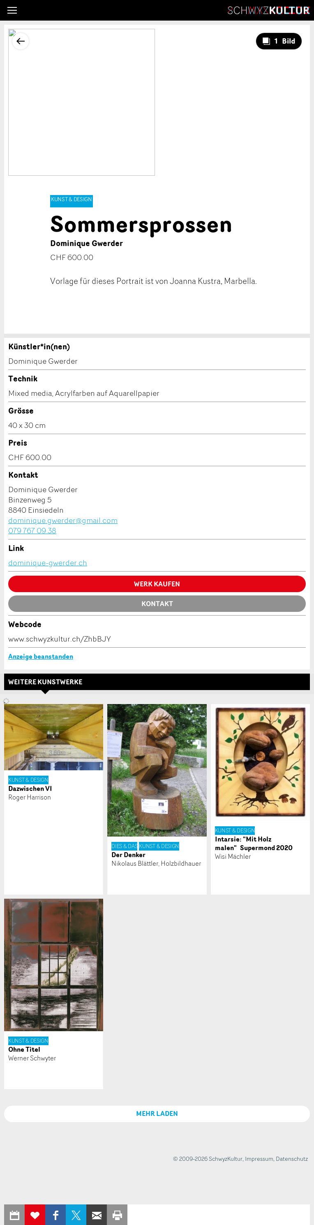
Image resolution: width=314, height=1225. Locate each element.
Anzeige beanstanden (40, 656)
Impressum (259, 1158)
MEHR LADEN (157, 1113)
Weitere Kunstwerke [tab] (45, 682)
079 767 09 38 (32, 530)
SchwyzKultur (269, 10)
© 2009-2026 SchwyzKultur (207, 1158)
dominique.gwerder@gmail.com (63, 520)
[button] (12, 10)
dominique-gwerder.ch (47, 562)
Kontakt (157, 604)
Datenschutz (292, 1158)
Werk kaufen (157, 584)
